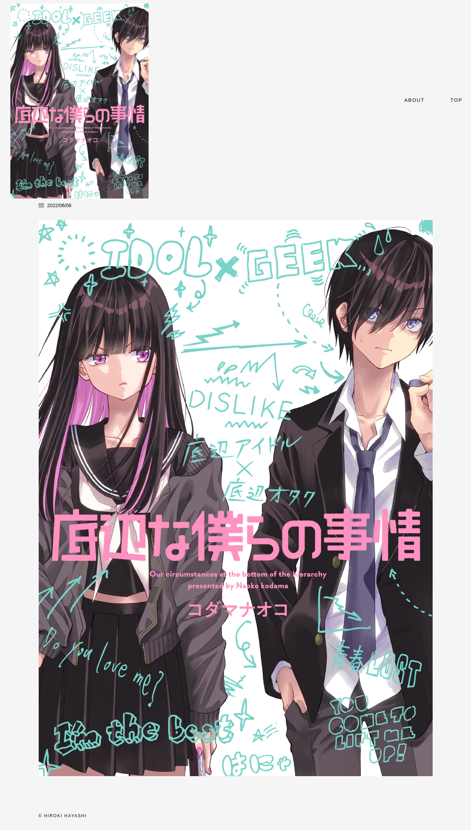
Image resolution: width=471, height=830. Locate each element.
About (414, 100)
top (456, 100)
